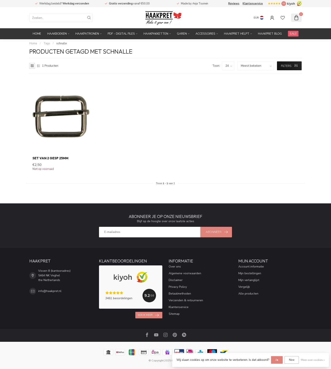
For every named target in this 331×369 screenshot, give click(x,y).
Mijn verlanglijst (248, 280)
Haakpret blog (270, 34)
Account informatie (251, 267)
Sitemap (174, 314)
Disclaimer (176, 280)
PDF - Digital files (121, 34)
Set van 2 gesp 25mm (50, 158)
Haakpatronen (87, 34)
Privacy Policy (178, 287)
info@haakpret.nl (49, 291)
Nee (291, 360)
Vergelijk (244, 287)
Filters (289, 66)
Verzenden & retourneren (186, 300)
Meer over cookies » (313, 360)
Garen (182, 34)
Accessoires (205, 34)
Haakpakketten (156, 34)
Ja (276, 360)
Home (37, 34)
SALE (293, 34)
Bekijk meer (148, 315)
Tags (46, 43)
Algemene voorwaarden (185, 273)
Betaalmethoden (180, 294)
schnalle (61, 43)
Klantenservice (253, 3)
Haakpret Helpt (236, 34)
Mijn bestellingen (249, 273)
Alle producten (248, 294)
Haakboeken (57, 34)
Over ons (175, 267)
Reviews (233, 3)
